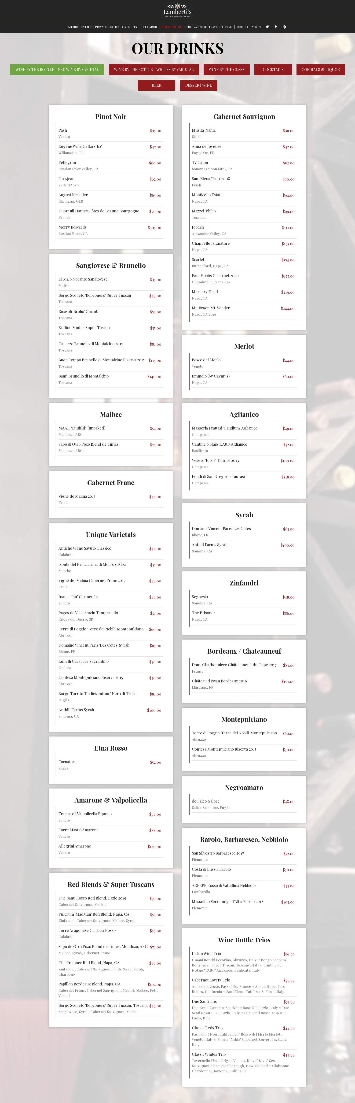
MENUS (73, 27)
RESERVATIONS (195, 27)
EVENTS (86, 27)
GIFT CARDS (148, 27)
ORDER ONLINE (170, 27)
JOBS (239, 27)
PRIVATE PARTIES (107, 27)
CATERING (129, 27)
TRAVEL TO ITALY (221, 27)
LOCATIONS (253, 27)
